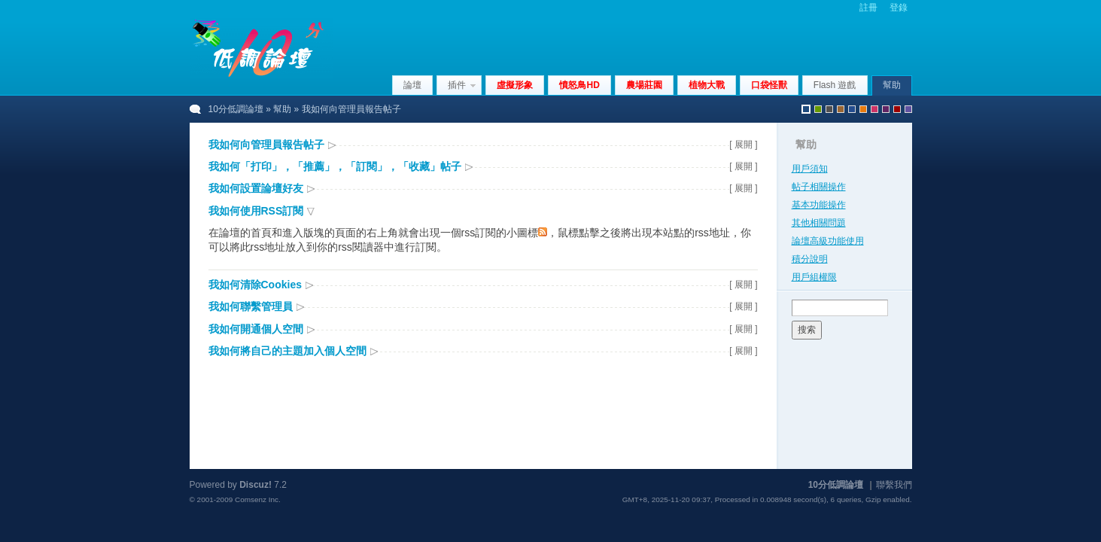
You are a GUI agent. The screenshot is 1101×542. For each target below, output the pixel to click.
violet (908, 109)
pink (874, 109)
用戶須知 (810, 168)
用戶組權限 (814, 277)
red (897, 109)
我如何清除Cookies (255, 285)
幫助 (892, 85)
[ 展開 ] (743, 144)
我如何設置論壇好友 (255, 188)
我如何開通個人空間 (255, 329)
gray (829, 109)
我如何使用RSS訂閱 (256, 211)
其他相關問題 (819, 223)
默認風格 (806, 109)
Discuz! (255, 485)
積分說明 (810, 259)
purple (886, 109)
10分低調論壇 (235, 109)
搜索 (807, 329)
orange (863, 109)
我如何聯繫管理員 (250, 306)
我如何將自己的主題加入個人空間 (287, 351)
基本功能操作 (819, 204)
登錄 (899, 7)
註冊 (868, 7)
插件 (457, 85)
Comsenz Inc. (258, 499)
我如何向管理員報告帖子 (266, 145)
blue (852, 109)
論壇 (412, 85)
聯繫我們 (894, 485)
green (818, 109)
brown (840, 109)
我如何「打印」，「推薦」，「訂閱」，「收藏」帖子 (334, 166)
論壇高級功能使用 (828, 241)
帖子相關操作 (819, 186)
